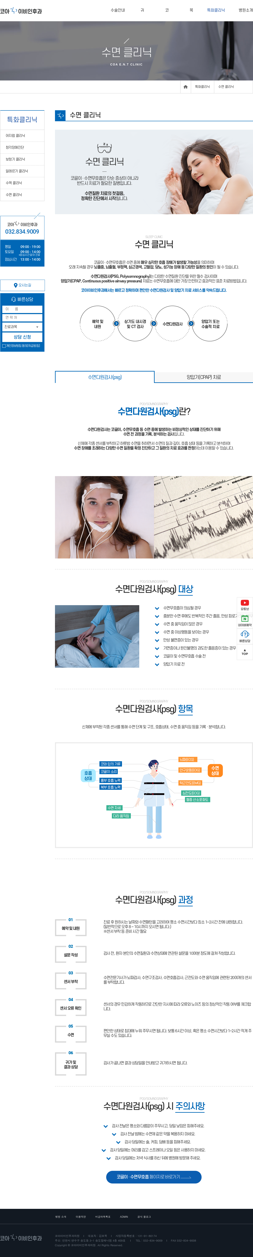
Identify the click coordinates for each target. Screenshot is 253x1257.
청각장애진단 (15, 148)
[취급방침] (33, 346)
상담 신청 (22, 337)
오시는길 (22, 285)
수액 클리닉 (14, 183)
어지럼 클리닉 (15, 136)
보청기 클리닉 (15, 159)
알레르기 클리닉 (17, 171)
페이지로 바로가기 (154, 1177)
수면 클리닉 (14, 195)
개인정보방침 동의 (16, 346)
